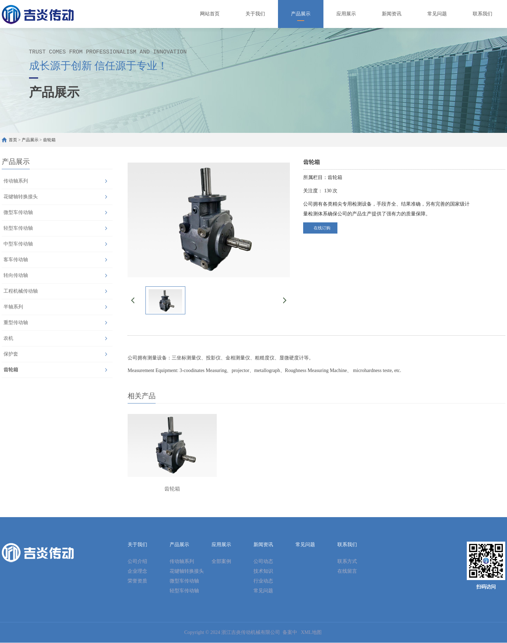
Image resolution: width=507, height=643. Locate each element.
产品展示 (30, 139)
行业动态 (263, 581)
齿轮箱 (49, 139)
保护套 (10, 354)
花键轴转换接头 (20, 196)
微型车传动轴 (18, 212)
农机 (8, 338)
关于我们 (137, 545)
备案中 (290, 632)
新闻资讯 (263, 545)
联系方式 (347, 561)
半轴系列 (13, 306)
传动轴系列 (15, 181)
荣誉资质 (137, 581)
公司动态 (263, 561)
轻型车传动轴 (18, 228)
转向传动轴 (15, 275)
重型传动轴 (15, 322)
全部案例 (221, 561)
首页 (13, 139)
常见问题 (263, 591)
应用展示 (221, 545)
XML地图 (311, 632)
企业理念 (137, 571)
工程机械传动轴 (20, 291)
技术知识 (263, 571)
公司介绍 (137, 561)
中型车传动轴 (18, 244)
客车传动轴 (15, 259)
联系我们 (347, 545)
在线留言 (347, 571)
